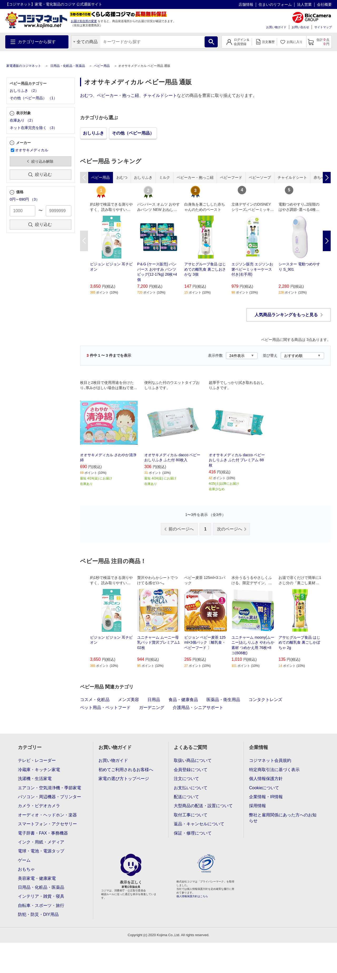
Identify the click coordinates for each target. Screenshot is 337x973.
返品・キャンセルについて (199, 824)
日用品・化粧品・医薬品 (67, 66)
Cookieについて (264, 788)
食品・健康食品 (183, 699)
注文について (186, 778)
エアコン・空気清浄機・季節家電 (49, 788)
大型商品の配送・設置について (203, 805)
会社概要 (324, 4)
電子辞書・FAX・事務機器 (43, 833)
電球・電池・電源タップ (41, 851)
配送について (186, 797)
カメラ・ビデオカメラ (39, 805)
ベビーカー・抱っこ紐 (118, 95)
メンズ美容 (128, 699)
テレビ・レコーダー (37, 760)
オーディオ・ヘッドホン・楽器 (47, 815)
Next (327, 241)
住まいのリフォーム (275, 4)
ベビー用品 (102, 66)
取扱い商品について (193, 760)
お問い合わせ (300, 27)
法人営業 (304, 4)
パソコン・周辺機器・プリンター (49, 797)
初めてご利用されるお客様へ (125, 769)
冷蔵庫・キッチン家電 (39, 769)
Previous (84, 241)
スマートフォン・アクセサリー (47, 824)
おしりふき (93, 133)
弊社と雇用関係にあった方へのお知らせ (282, 818)
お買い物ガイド (276, 27)
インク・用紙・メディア (41, 842)
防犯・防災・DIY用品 (38, 914)
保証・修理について (193, 833)
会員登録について (190, 769)
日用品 (153, 699)
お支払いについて (190, 788)
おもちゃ (26, 869)
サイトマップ (323, 27)
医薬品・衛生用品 (223, 699)
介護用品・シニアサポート (198, 707)
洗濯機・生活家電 (35, 778)
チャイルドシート (160, 95)
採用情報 (257, 805)
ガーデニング (151, 707)
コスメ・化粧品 (95, 699)
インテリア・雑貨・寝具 (41, 896)
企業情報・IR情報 (266, 797)
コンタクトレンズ (265, 699)
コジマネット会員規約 (270, 760)
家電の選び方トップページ (123, 778)
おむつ (86, 95)
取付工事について (190, 815)
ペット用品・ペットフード (105, 707)
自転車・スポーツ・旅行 (41, 905)
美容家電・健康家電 (37, 878)
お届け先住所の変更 (84, 21)
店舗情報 (246, 4)
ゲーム (24, 860)
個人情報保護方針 (266, 778)
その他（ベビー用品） (133, 133)
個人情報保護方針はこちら (192, 896)
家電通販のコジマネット (23, 66)
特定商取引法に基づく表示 (274, 769)
